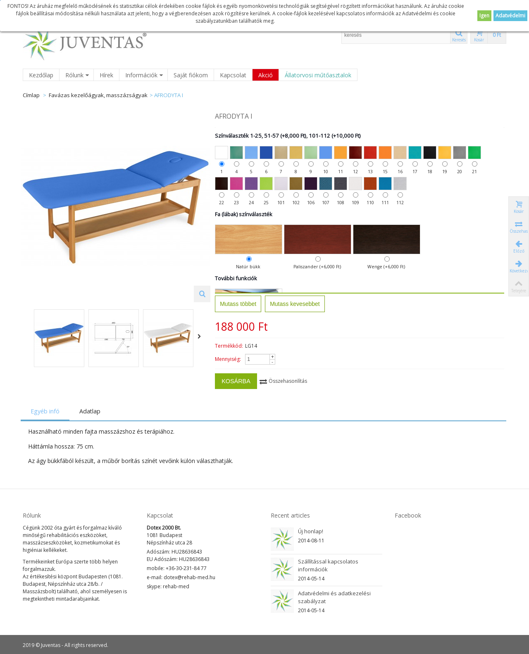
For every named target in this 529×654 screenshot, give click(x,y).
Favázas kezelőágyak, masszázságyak (98, 95)
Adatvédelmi (510, 15)
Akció (265, 75)
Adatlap (91, 411)
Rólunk (77, 75)
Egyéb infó (47, 411)
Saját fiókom (191, 75)
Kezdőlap (41, 75)
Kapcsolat (233, 75)
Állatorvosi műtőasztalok (318, 75)
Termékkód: (231, 345)
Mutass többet (240, 304)
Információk (144, 75)
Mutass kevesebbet (297, 304)
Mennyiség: (230, 359)
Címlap (31, 95)
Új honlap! (310, 531)
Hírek (106, 75)
